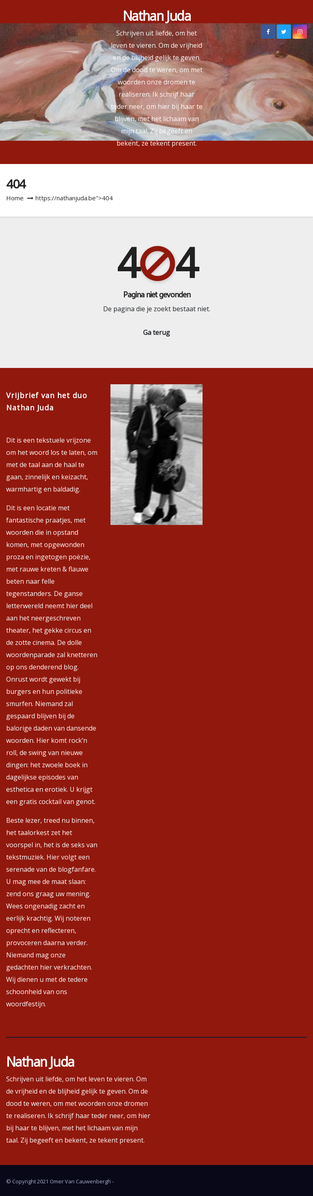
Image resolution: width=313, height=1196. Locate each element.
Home (15, 198)
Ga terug (156, 332)
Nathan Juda (156, 15)
